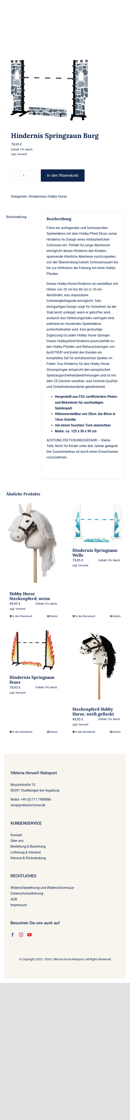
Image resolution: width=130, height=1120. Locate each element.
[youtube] (29, 935)
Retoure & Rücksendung (28, 858)
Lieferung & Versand (26, 852)
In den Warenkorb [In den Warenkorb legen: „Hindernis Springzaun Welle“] (85, 616)
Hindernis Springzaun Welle (94, 553)
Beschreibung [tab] (16, 217)
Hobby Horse (57, 196)
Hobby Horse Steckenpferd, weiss (29, 596)
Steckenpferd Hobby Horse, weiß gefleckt (93, 711)
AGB (14, 899)
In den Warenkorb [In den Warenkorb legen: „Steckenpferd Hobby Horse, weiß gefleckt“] (85, 731)
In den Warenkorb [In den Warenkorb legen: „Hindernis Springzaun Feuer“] (22, 731)
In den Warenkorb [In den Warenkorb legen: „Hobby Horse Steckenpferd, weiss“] (22, 616)
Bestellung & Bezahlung (28, 846)
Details (54, 616)
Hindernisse (37, 196)
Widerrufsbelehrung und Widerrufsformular (42, 888)
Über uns (17, 841)
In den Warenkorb (62, 175)
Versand (22, 154)
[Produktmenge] (24, 175)
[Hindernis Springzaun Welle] (96, 523)
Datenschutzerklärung (27, 893)
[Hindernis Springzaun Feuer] (33, 650)
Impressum (19, 905)
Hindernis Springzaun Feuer (31, 680)
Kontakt (16, 835)
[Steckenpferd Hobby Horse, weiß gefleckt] (96, 666)
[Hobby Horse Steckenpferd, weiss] (33, 545)
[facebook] (13, 935)
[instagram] (21, 935)
